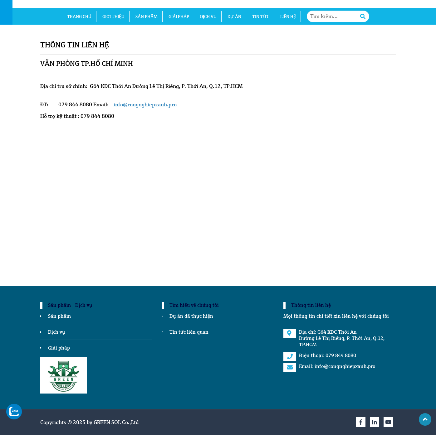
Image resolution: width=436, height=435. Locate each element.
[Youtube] (388, 422)
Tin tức (260, 16)
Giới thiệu (113, 16)
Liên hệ (288, 16)
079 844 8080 (341, 355)
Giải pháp (179, 16)
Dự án (234, 16)
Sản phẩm (146, 16)
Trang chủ (79, 16)
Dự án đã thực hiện (191, 316)
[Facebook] (360, 422)
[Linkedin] (374, 422)
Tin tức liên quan (188, 332)
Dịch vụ (208, 16)
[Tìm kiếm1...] (338, 16)
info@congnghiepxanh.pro (345, 366)
